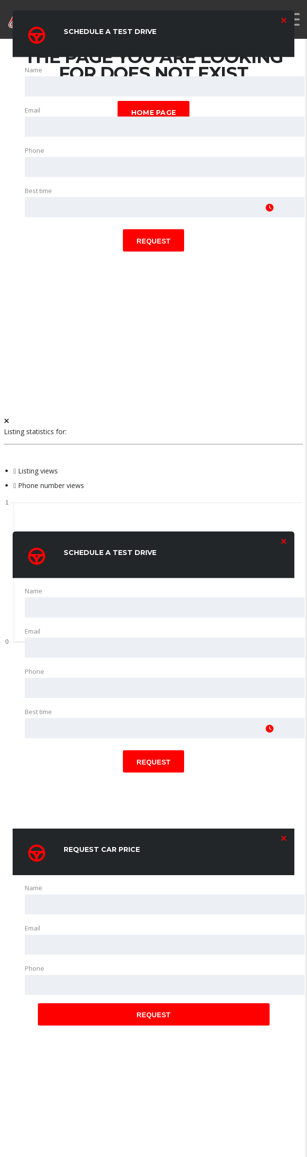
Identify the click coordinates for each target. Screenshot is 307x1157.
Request (153, 241)
